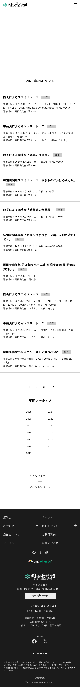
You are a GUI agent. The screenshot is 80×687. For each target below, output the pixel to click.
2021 (28, 425)
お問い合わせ (50, 543)
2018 (50, 432)
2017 (28, 439)
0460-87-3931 (43, 606)
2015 (28, 446)
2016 (50, 439)
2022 (50, 418)
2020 (50, 425)
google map (40, 595)
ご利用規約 (40, 678)
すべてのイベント (40, 475)
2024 (50, 411)
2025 (28, 411)
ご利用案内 (49, 534)
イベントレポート (40, 487)
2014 (50, 446)
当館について (11, 534)
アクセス (8, 543)
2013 (28, 453)
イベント (47, 517)
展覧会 (7, 517)
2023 (28, 418)
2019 (28, 432)
